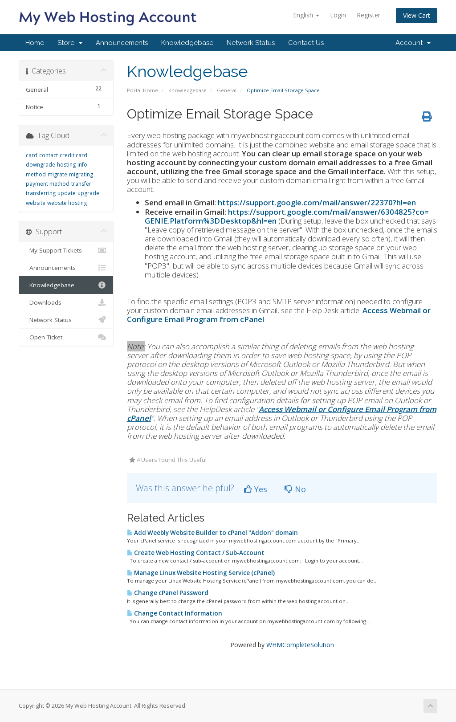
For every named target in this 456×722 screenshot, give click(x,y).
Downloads (66, 302)
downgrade (40, 164)
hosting (66, 164)
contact (48, 155)
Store (69, 43)
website (35, 203)
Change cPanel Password (167, 593)
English (306, 15)
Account (413, 43)
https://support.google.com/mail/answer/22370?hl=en (317, 202)
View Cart (416, 15)
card (31, 155)
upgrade (88, 193)
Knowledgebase (187, 43)
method (36, 174)
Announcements (122, 43)
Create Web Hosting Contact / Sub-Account (196, 553)
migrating (81, 174)
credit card (73, 155)
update (66, 193)
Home (34, 43)
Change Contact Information (174, 613)
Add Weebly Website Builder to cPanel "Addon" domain (212, 533)
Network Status (251, 43)
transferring (41, 193)
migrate (57, 174)
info (82, 164)
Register (368, 15)
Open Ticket (66, 337)
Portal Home (142, 90)
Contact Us (306, 43)
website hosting (67, 203)
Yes (255, 489)
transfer (81, 184)
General (226, 90)
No (295, 489)
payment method (47, 184)
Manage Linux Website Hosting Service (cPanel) (201, 573)
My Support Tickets (66, 250)
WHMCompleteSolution (300, 644)
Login (338, 15)
